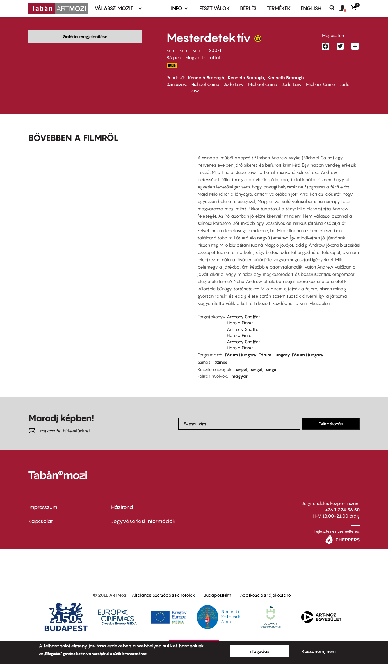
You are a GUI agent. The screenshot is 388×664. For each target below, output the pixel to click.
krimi (171, 50)
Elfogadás (259, 651)
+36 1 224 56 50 (342, 509)
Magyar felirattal (202, 57)
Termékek (278, 8)
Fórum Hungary (241, 354)
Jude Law (234, 84)
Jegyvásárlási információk (143, 521)
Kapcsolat (40, 521)
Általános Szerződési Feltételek (163, 595)
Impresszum (42, 507)
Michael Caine (204, 84)
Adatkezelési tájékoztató (265, 595)
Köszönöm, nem (319, 651)
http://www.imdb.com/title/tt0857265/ (171, 65)
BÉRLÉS (248, 8)
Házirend (122, 507)
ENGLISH (311, 8)
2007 (214, 50)
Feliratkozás (330, 423)
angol (241, 369)
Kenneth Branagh (206, 77)
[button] (345, 8)
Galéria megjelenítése (85, 36)
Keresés (334, 8)
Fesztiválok (214, 8)
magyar (239, 376)
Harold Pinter (240, 322)
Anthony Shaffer (243, 316)
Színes (220, 362)
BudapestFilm (217, 595)
